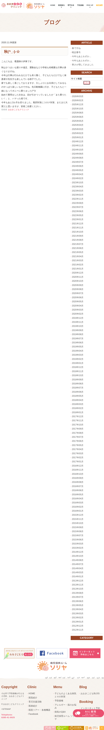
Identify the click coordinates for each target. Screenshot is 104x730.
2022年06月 (77, 211)
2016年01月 (77, 511)
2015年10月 (77, 523)
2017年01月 (77, 461)
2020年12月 (77, 273)
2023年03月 (77, 191)
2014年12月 (77, 552)
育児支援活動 (35, 702)
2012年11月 (77, 630)
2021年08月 (77, 240)
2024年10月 (77, 150)
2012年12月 (77, 626)
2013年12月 (77, 581)
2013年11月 (77, 585)
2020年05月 (77, 301)
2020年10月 (77, 281)
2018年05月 (77, 396)
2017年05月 (77, 445)
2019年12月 (77, 318)
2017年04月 (77, 449)
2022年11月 (77, 199)
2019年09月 (77, 330)
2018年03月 (77, 404)
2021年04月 (77, 256)
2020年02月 (77, 314)
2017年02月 (77, 457)
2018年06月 (77, 392)
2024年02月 (77, 178)
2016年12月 (77, 466)
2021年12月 (77, 223)
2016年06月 (77, 490)
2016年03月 (77, 502)
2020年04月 (77, 306)
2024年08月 (77, 158)
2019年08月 (77, 334)
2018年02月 (77, 408)
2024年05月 (77, 170)
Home (52, 5)
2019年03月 (77, 355)
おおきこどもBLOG (90, 693)
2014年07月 (77, 564)
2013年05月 (77, 605)
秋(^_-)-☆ (12, 51)
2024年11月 (77, 145)
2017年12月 (77, 416)
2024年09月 (77, 154)
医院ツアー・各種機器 (39, 710)
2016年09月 (77, 478)
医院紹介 (33, 698)
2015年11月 (77, 519)
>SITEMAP (6, 709)
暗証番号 (76, 52)
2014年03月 (77, 572)
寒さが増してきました (83, 64)
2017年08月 (77, 433)
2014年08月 (77, 560)
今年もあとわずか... (81, 56)
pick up (90, 5)
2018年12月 (77, 367)
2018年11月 (77, 371)
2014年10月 (77, 556)
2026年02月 (77, 100)
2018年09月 (77, 379)
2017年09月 (77, 429)
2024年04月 (77, 174)
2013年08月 (77, 593)
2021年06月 (77, 248)
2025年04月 (77, 125)
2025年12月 (77, 104)
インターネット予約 (90, 708)
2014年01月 (77, 576)
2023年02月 (77, 195)
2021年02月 (77, 265)
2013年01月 (77, 622)
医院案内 (61, 5)
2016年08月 (77, 482)
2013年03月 (77, 613)
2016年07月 (77, 486)
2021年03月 (77, 260)
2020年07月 (77, 293)
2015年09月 (77, 527)
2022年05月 (77, 215)
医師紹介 (33, 706)
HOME (32, 693)
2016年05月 (77, 494)
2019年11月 (77, 322)
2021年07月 (77, 244)
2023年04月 (77, 186)
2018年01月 (77, 412)
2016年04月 (77, 498)
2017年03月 (77, 453)
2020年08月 (77, 289)
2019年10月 (77, 326)
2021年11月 (77, 227)
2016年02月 (77, 507)
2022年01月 (77, 219)
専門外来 (71, 5)
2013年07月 (77, 597)
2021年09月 (77, 236)
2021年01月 (77, 269)
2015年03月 (77, 544)
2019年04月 (77, 351)
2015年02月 (77, 548)
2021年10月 (77, 232)
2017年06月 (77, 441)
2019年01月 (77, 363)
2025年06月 (77, 117)
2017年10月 (77, 425)
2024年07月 (77, 162)
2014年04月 (77, 568)
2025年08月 (77, 113)
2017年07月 (77, 437)
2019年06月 (77, 342)
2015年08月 (77, 531)
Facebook (33, 714)
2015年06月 (77, 539)
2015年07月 (77, 535)
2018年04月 (77, 400)
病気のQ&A (60, 712)
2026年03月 (77, 96)
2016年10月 (77, 474)
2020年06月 (77, 297)
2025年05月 (77, 121)
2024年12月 (77, 141)
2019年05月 (77, 346)
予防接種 (80, 5)
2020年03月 (77, 310)
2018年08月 (77, 383)
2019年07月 (77, 338)
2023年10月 (77, 182)
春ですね (76, 48)
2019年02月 (77, 359)
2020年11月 (77, 277)
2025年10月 (77, 109)
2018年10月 (77, 375)
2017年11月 (77, 420)
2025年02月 (77, 133)
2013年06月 (77, 601)
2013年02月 (77, 617)
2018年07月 (77, 388)
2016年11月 (77, 470)
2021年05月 (77, 252)
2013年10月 (77, 589)
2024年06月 (77, 166)
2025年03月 (77, 129)
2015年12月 (77, 515)
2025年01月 (77, 137)
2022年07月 (77, 207)
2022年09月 (77, 203)
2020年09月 (77, 285)
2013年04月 (77, 609)
